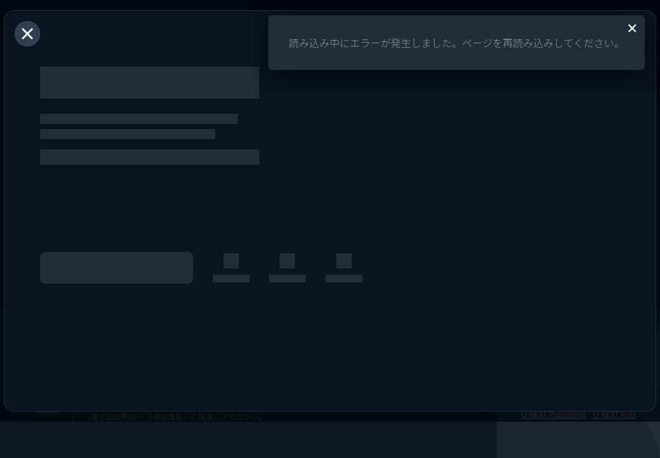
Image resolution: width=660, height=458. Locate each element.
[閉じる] (27, 33)
